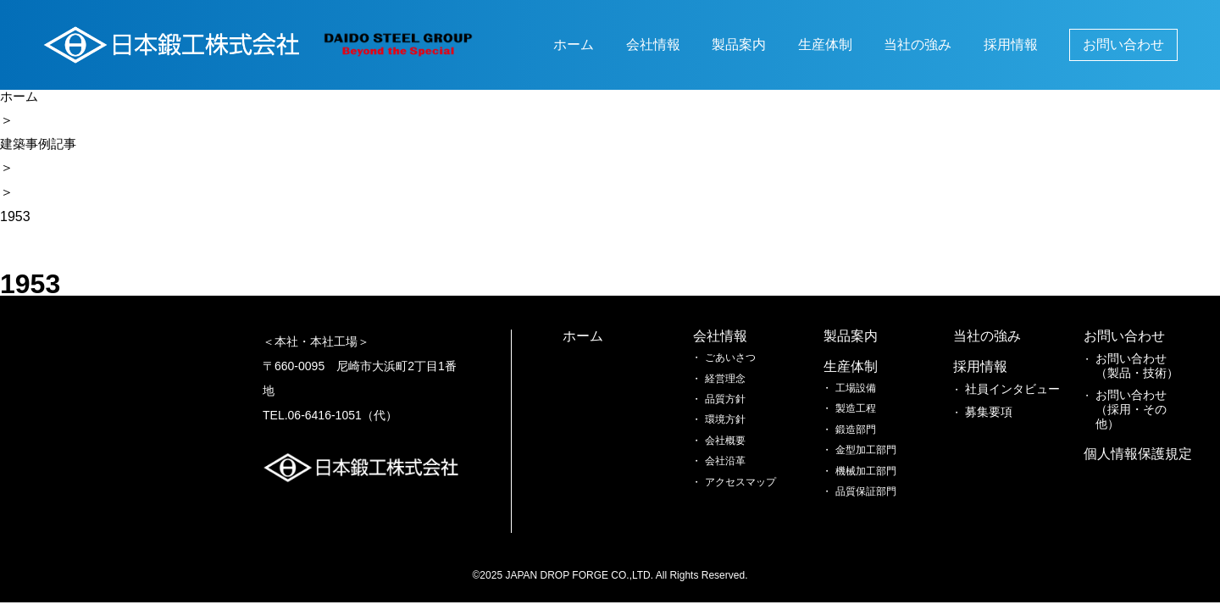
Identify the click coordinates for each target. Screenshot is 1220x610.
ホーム (573, 45)
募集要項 (858, 407)
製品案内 (739, 45)
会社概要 (603, 469)
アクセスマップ (618, 511)
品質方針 (603, 428)
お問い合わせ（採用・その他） (878, 495)
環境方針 (603, 449)
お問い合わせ (1123, 44)
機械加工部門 (740, 469)
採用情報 (1011, 45)
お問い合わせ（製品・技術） (873, 462)
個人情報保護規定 (1000, 338)
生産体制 (825, 45)
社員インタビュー (878, 387)
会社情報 (653, 45)
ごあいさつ (608, 387)
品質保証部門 (740, 490)
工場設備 (730, 387)
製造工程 (730, 407)
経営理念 (603, 407)
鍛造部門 (730, 428)
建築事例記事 (40, 145)
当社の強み (917, 45)
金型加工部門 (740, 449)
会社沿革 (603, 490)
